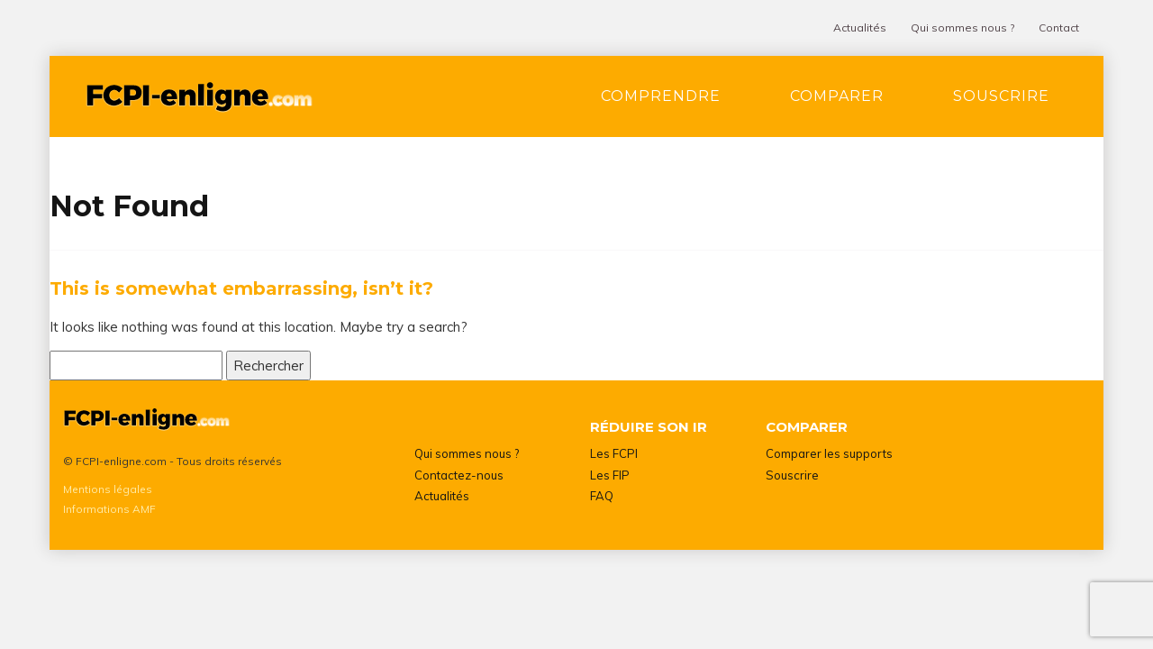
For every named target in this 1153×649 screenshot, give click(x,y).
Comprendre (661, 96)
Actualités (859, 27)
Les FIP (610, 475)
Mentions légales (107, 489)
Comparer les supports (829, 453)
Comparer (837, 96)
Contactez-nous (459, 475)
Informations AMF (109, 509)
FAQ (601, 496)
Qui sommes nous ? (962, 27)
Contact (1059, 27)
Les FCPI (614, 453)
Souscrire (1001, 96)
